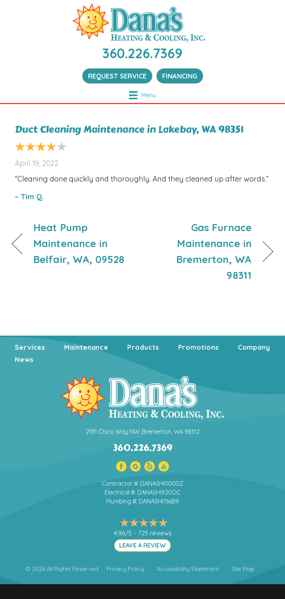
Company (254, 347)
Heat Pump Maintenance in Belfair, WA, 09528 (78, 243)
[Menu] (142, 95)
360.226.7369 (142, 53)
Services (30, 347)
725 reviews (155, 533)
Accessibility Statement (188, 568)
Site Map (243, 568)
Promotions (198, 347)
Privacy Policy (125, 568)
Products (143, 347)
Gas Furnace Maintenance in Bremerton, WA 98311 (201, 251)
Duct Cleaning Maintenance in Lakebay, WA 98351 (129, 129)
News (24, 359)
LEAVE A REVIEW (142, 545)
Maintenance (86, 347)
